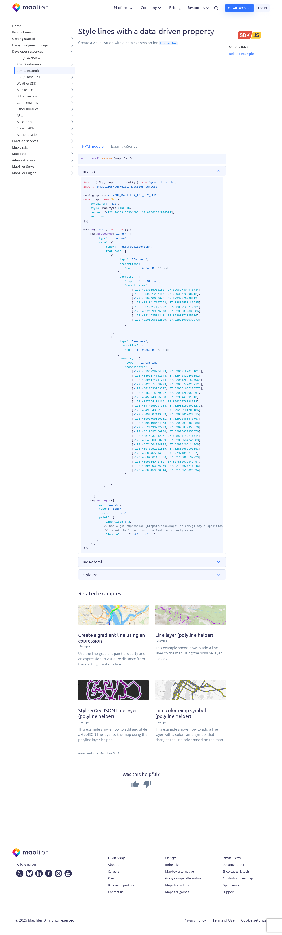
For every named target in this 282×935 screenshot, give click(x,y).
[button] (152, 171)
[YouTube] (67, 873)
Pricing (175, 7)
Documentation (234, 865)
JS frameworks (27, 96)
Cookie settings (254, 920)
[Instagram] (57, 873)
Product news (22, 32)
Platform (124, 8)
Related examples (242, 54)
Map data (19, 154)
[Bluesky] (28, 873)
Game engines (27, 102)
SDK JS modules (28, 77)
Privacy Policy (195, 920)
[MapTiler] (30, 8)
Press (112, 878)
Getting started (23, 39)
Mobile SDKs (26, 90)
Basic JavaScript (124, 146)
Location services (25, 141)
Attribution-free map (238, 878)
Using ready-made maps (30, 45)
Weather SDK (26, 83)
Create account (239, 8)
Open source (232, 885)
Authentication (28, 134)
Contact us (116, 892)
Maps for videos (177, 885)
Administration (23, 160)
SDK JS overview (28, 58)
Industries (172, 865)
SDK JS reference (29, 64)
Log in (262, 8)
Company (151, 8)
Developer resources (27, 51)
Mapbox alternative (179, 871)
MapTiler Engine (24, 173)
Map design (21, 147)
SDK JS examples (29, 71)
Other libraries (28, 109)
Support (228, 892)
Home (16, 26)
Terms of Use (224, 920)
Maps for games (177, 892)
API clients (24, 122)
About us (114, 865)
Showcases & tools (236, 871)
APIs (20, 115)
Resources (199, 8)
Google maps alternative (183, 878)
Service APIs (25, 128)
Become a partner (121, 885)
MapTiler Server (24, 166)
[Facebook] (48, 873)
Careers (113, 871)
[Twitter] (19, 873)
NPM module (93, 146)
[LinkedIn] (38, 873)
